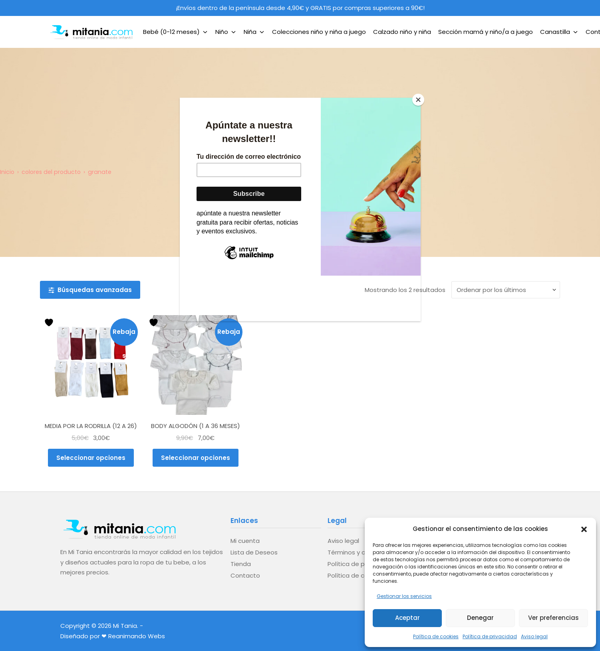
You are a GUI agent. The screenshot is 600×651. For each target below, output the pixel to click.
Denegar (480, 618)
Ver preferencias (553, 618)
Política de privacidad (490, 636)
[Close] (419, 100)
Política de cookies (436, 636)
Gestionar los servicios (404, 596)
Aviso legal (534, 636)
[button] (584, 529)
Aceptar (407, 618)
